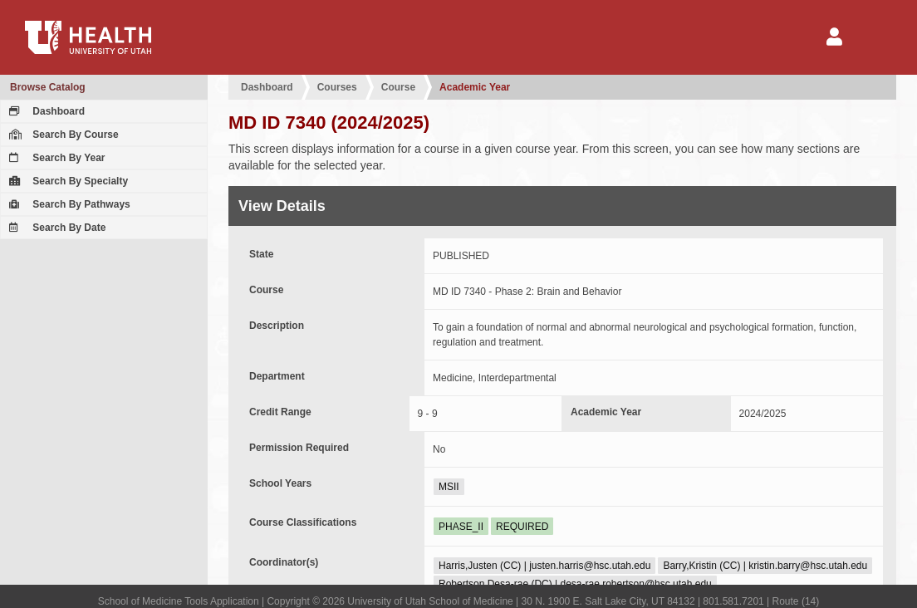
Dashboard (45, 111)
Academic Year (474, 87)
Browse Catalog (48, 87)
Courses (337, 87)
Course (398, 87)
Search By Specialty (66, 181)
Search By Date (55, 227)
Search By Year (55, 158)
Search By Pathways (67, 204)
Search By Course (62, 134)
